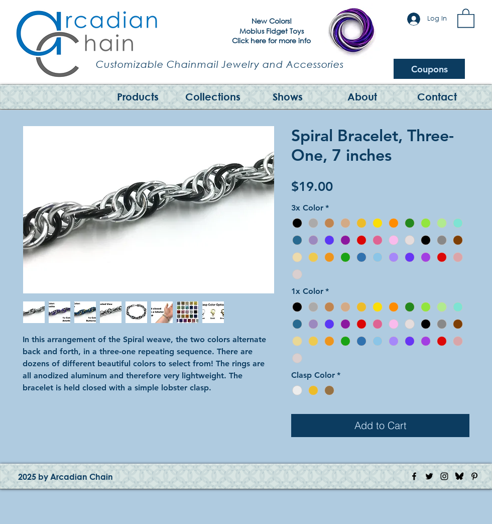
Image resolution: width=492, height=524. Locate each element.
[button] (465, 18)
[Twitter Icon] (429, 476)
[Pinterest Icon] (474, 476)
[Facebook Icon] (414, 476)
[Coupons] (429, 69)
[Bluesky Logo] (459, 476)
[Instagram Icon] (444, 476)
